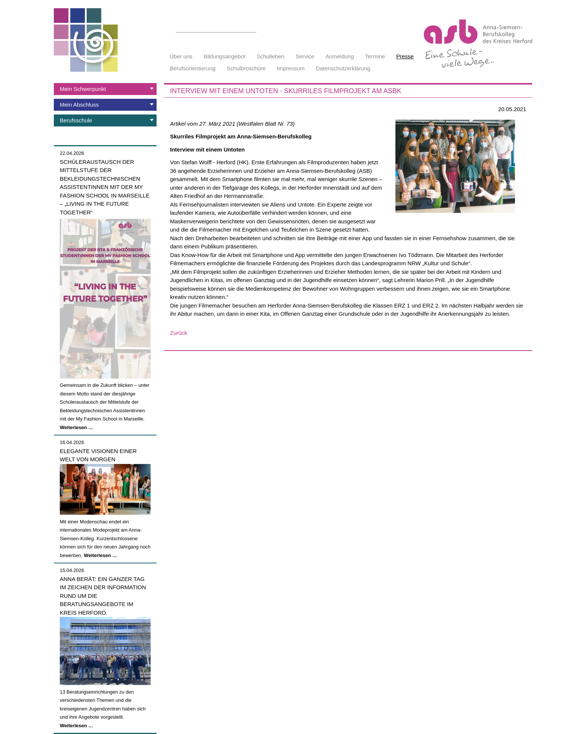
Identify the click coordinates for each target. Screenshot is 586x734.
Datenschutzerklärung (343, 68)
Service (305, 56)
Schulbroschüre (246, 68)
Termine (375, 56)
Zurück (178, 333)
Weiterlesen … (76, 427)
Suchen (252, 28)
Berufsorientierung (193, 68)
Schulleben (270, 56)
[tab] (105, 89)
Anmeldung (340, 56)
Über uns (181, 56)
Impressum (291, 68)
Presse (405, 56)
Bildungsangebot (225, 56)
